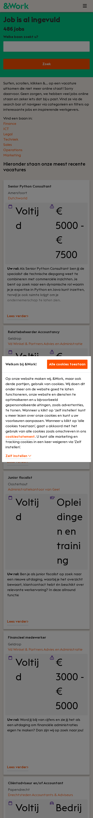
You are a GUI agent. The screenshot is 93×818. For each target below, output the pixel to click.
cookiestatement (20, 436)
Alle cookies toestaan (67, 364)
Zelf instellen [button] (18, 456)
